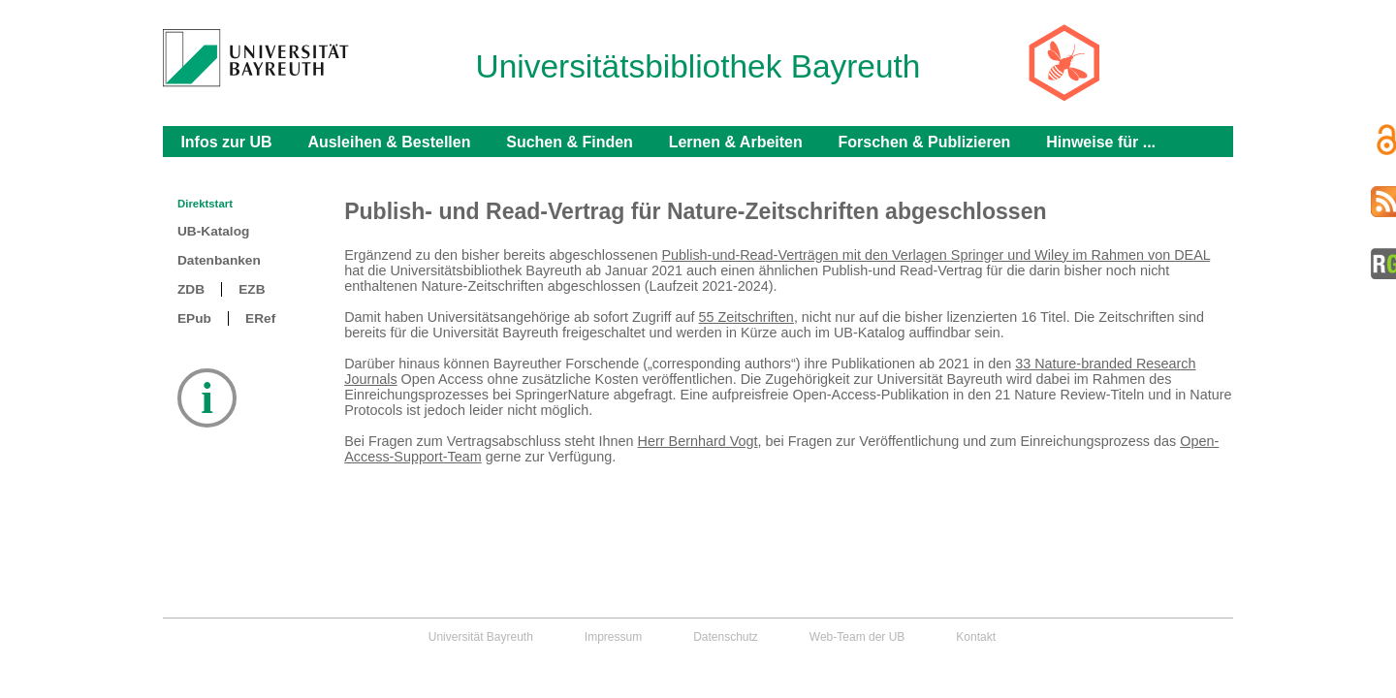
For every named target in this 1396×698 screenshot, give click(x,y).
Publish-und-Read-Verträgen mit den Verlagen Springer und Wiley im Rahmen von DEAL (935, 255)
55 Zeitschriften (745, 317)
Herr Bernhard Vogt (698, 441)
